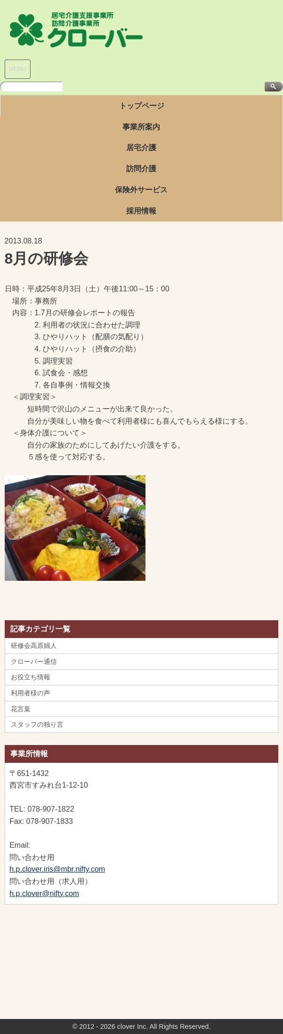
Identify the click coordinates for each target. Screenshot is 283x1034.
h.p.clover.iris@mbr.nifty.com (57, 869)
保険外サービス (141, 190)
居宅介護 (141, 148)
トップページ (141, 106)
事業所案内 (141, 127)
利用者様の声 (30, 693)
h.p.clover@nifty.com (44, 893)
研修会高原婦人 (34, 645)
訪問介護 (141, 169)
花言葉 (21, 709)
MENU (17, 68)
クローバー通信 (34, 661)
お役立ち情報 (30, 677)
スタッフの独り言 (37, 724)
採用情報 (141, 211)
